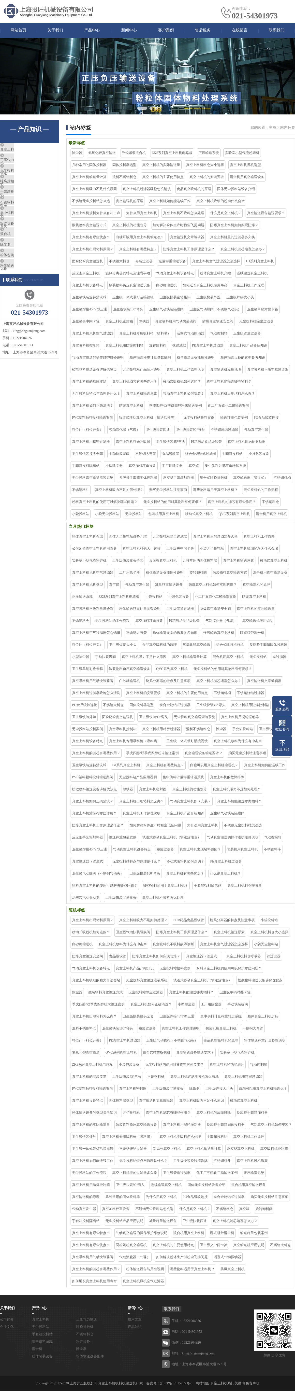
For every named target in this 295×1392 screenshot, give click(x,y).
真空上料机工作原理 (248, 286)
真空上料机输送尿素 (141, 395)
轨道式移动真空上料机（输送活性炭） (148, 419)
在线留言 (240, 31)
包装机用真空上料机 (163, 515)
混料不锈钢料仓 (124, 178)
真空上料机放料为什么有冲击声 (96, 214)
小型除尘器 (114, 467)
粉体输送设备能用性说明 (196, 359)
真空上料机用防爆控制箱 (124, 346)
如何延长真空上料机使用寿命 (205, 286)
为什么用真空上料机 (141, 214)
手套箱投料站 (23, 209)
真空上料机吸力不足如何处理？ (119, 491)
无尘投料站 (21, 180)
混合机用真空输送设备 (247, 178)
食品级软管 (170, 455)
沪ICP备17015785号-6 (176, 1384)
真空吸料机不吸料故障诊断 (267, 371)
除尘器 (17, 282)
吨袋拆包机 (21, 195)
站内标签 (287, 129)
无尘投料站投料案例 (198, 419)
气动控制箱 (218, 334)
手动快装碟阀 (119, 455)
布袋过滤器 (144, 262)
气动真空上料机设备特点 (175, 274)
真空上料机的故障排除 (89, 383)
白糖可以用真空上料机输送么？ (140, 238)
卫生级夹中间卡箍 (86, 322)
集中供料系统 (23, 238)
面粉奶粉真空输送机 (87, 262)
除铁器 (144, 322)
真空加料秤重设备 (142, 467)
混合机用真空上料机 (271, 515)
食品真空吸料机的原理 (194, 190)
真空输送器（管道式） (250, 479)
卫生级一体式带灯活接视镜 (133, 298)
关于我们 (55, 31)
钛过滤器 (179, 346)
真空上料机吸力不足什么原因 (94, 190)
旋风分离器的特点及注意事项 (127, 274)
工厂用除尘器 (172, 467)
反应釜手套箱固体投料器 (138, 479)
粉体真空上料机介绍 (215, 274)
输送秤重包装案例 (234, 419)
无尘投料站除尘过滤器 (256, 322)
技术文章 (135, 1320)
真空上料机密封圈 (119, 322)
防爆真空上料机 (131, 407)
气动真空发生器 (256, 431)
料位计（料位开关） (87, 431)
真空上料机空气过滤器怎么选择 (216, 262)
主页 (272, 129)
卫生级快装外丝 (208, 298)
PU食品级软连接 (266, 419)
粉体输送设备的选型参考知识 (243, 359)
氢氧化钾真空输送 (102, 154)
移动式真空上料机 (199, 515)
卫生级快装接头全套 (87, 455)
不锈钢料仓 (21, 224)
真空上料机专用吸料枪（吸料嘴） (145, 334)
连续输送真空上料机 (252, 274)
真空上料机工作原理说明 (185, 371)
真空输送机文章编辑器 (187, 238)
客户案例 (166, 31)
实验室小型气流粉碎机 (242, 154)
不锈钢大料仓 (119, 262)
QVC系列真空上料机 (234, 515)
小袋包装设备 (259, 455)
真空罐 (194, 467)
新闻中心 (129, 31)
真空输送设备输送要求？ (266, 214)
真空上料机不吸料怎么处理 (183, 214)
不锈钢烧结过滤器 (224, 431)
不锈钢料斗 (80, 491)
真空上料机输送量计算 (89, 178)
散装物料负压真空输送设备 (129, 286)
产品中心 (92, 31)
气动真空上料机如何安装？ (183, 395)
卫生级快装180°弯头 (128, 310)
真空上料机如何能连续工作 (170, 202)
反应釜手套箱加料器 (178, 479)
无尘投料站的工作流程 (261, 491)
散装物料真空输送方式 (89, 226)
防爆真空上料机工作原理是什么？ (189, 250)
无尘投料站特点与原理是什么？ (96, 395)
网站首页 (18, 31)
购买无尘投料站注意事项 (168, 491)
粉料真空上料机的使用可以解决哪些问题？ (104, 503)
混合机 (17, 267)
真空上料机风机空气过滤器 (92, 334)
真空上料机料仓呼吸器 (133, 443)
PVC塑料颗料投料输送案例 (92, 419)
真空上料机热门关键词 (227, 1384)
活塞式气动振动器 (190, 334)
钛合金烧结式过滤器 (200, 455)
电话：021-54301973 (187, 1333)
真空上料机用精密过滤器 (91, 443)
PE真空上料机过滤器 (207, 346)
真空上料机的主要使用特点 (163, 178)
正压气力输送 (23, 166)
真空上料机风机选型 (245, 166)
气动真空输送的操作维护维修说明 (98, 359)
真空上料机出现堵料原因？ (92, 250)
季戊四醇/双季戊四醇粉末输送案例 (175, 407)
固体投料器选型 (124, 166)
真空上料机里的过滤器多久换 (232, 238)
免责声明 (252, 1384)
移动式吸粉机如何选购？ (182, 383)
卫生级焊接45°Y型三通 (89, 310)
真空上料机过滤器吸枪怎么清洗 (147, 190)
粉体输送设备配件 (26, 311)
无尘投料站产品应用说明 (142, 371)
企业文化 (7, 1328)
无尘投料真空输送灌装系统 (92, 479)
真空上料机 (21, 151)
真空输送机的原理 (129, 202)
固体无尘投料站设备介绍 (236, 190)
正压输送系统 (208, 154)
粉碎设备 (19, 253)
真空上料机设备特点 (87, 286)
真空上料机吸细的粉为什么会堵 (220, 202)
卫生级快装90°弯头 (190, 431)
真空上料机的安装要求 (207, 178)
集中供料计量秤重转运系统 (225, 467)
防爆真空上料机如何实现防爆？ (234, 226)
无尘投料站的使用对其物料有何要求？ (172, 503)
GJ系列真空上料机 (260, 262)
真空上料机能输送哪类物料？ (229, 383)
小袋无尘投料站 (107, 515)
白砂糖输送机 (166, 286)
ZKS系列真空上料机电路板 (172, 154)
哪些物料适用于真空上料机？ (215, 491)
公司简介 (7, 1320)
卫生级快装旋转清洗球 (89, 298)
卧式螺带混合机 (134, 154)
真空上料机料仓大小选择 (205, 166)
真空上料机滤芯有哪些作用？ (134, 383)
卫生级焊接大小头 (240, 298)
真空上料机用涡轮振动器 (247, 443)
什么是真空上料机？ (225, 214)
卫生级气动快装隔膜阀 (166, 310)
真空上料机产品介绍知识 (248, 346)
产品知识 (135, 1328)
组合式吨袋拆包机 (213, 479)
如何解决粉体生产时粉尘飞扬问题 (178, 226)
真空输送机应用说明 (225, 371)
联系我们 (276, 31)
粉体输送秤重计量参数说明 (150, 359)
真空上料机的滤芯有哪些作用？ (232, 503)
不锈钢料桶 (282, 479)
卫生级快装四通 (158, 431)
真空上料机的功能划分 (129, 226)
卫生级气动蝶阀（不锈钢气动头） (215, 310)
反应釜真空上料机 (86, 274)
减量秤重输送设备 (172, 262)
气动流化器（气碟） (124, 431)
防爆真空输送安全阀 (217, 322)
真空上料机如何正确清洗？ (92, 407)
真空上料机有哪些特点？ (138, 250)
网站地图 (202, 1384)
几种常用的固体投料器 (89, 166)
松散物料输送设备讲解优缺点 (94, 371)
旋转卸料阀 (157, 346)
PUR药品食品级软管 (206, 443)
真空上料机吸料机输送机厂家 (120, 1384)
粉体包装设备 (23, 296)
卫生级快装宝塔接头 (175, 298)
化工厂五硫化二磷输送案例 (228, 407)
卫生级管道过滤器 (247, 334)
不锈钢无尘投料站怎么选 (91, 202)
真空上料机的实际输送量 (161, 166)
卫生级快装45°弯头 (170, 443)
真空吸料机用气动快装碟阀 (175, 322)
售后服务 (203, 31)
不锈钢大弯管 (145, 455)
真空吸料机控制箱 (86, 346)
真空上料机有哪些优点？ (91, 238)
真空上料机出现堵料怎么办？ (232, 395)
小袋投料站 (80, 515)
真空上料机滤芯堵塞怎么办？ (243, 250)
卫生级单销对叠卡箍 (262, 310)
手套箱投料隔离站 (86, 467)
